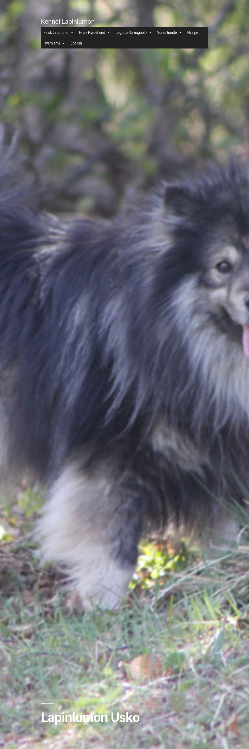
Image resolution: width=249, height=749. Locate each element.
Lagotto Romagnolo (134, 32)
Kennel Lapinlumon (68, 21)
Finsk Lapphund (59, 32)
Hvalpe (192, 32)
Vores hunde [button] (169, 32)
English (76, 43)
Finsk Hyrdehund (94, 32)
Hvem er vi (54, 43)
